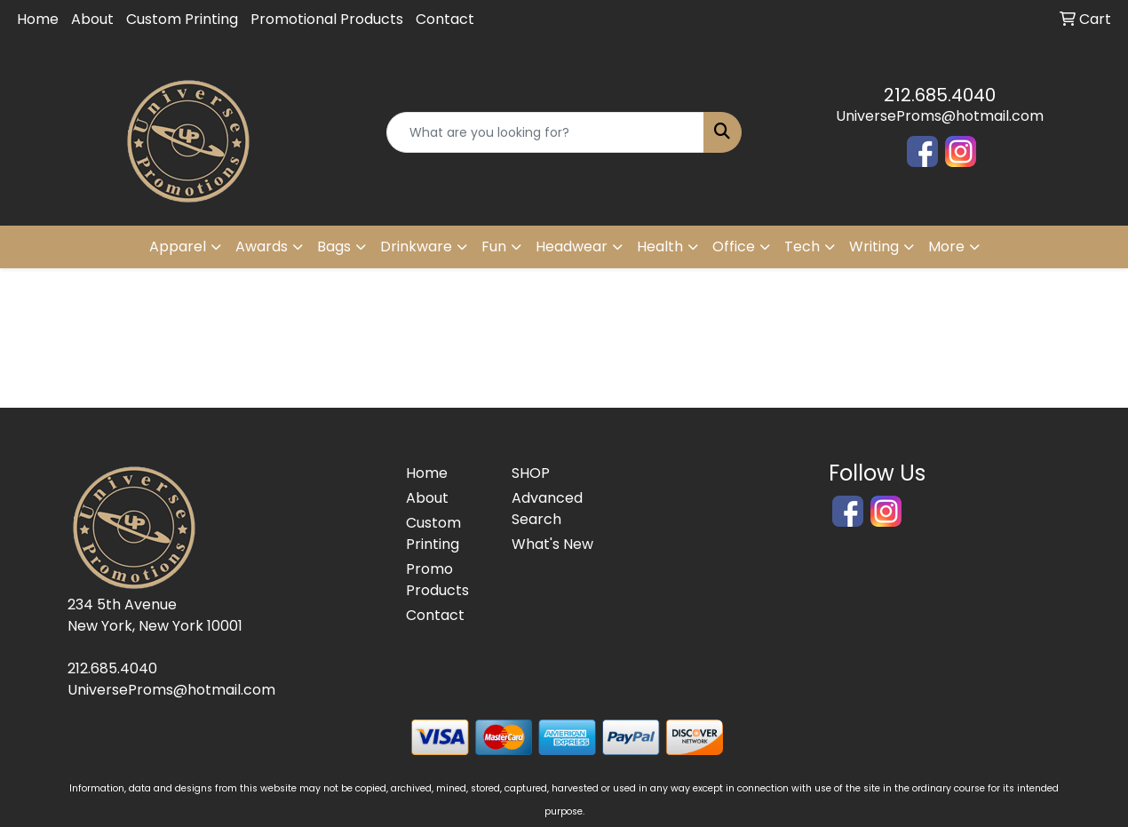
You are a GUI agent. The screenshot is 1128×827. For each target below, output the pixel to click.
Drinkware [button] (416, 246)
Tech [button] (802, 246)
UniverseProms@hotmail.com (940, 116)
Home (38, 19)
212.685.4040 (940, 95)
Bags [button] (334, 246)
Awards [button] (261, 246)
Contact (445, 19)
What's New (552, 544)
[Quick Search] (544, 132)
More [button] (946, 246)
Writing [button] (874, 246)
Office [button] (733, 246)
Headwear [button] (572, 246)
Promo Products (437, 579)
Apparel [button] (177, 246)
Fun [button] (493, 246)
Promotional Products (326, 19)
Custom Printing (182, 19)
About (92, 19)
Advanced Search (547, 508)
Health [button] (660, 246)
